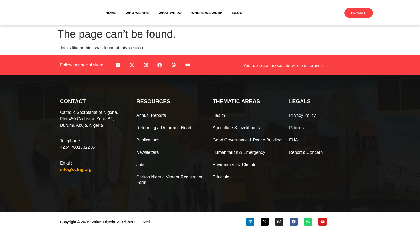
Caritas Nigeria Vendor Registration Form (170, 180)
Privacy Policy (302, 115)
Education (222, 177)
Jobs (140, 164)
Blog (237, 13)
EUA (293, 140)
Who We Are (137, 13)
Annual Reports (151, 115)
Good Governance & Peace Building (247, 140)
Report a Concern (306, 152)
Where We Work (207, 13)
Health (219, 115)
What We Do (170, 13)
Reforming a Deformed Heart (163, 127)
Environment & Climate (235, 164)
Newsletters (147, 152)
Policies (296, 127)
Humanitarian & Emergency (239, 152)
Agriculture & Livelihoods (236, 127)
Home (111, 13)
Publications (147, 140)
